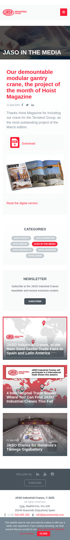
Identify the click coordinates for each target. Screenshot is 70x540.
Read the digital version (22, 203)
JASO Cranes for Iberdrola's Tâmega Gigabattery (31, 447)
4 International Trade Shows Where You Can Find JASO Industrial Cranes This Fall (31, 397)
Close (43, 533)
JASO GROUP (20, 244)
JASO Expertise (45, 238)
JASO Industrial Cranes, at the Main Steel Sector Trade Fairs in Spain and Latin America (35, 349)
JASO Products (21, 250)
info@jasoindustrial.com (50, 514)
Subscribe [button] (35, 301)
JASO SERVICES (47, 250)
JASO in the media (45, 244)
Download (28, 143)
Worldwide (35, 255)
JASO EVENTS (21, 238)
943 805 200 (22, 514)
